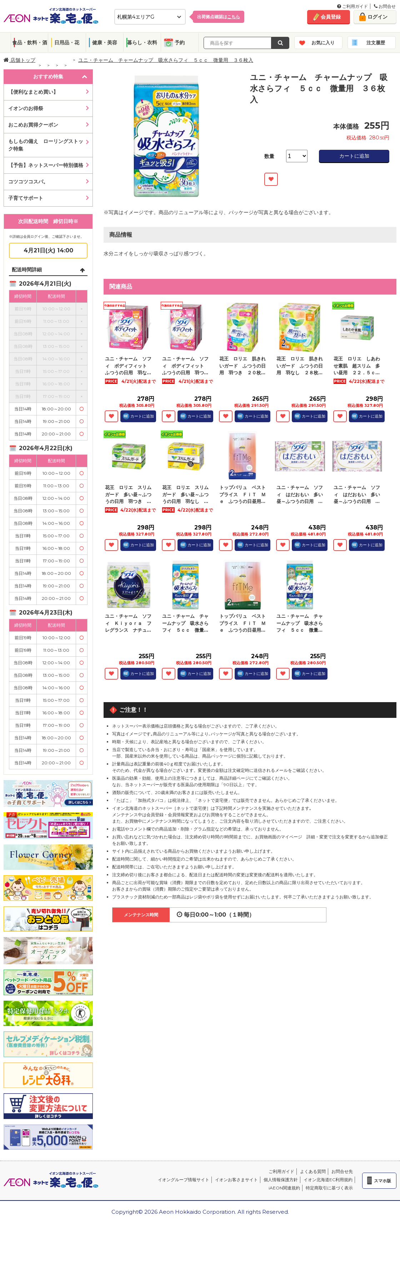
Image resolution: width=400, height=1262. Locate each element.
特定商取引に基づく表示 (329, 1187)
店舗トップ (19, 60)
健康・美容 (104, 42)
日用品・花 (66, 42)
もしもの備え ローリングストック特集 (45, 145)
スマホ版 (382, 1180)
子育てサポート (25, 198)
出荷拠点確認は (218, 16)
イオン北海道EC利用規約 (328, 1179)
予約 (180, 42)
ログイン (378, 17)
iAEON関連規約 (284, 1187)
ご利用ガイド (352, 6)
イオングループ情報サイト (183, 1179)
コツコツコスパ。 (28, 181)
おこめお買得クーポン (33, 125)
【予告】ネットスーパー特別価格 (45, 165)
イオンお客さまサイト (236, 1179)
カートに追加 (354, 156)
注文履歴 (375, 42)
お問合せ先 (342, 1171)
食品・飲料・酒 (29, 42)
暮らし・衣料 (142, 42)
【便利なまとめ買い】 (33, 92)
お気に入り (323, 42)
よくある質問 (313, 1171)
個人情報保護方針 (281, 1179)
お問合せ (385, 6)
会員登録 (331, 17)
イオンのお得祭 (25, 108)
